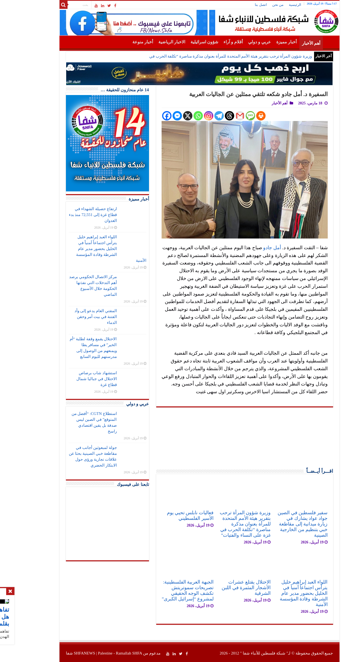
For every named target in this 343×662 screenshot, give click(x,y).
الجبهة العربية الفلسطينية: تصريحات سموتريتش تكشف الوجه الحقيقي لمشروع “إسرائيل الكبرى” (159, 590)
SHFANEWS (56, 653)
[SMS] (222, 115)
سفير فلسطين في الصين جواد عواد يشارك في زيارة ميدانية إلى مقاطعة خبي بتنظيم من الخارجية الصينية (275, 524)
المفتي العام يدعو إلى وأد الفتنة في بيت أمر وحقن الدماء (68, 317)
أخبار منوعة (115, 42)
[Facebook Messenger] (149, 115)
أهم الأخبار (283, 43)
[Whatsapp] (170, 115)
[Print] (233, 115)
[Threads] (201, 115)
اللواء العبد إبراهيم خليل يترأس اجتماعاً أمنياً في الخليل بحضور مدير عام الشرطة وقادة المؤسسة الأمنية (276, 593)
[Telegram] (191, 115)
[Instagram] (180, 115)
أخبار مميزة (258, 42)
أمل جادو (244, 247)
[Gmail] (212, 115)
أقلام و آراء (205, 42)
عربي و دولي (231, 42)
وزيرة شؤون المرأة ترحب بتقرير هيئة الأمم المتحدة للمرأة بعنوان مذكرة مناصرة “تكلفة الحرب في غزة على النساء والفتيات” (217, 524)
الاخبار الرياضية (144, 42)
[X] (160, 115)
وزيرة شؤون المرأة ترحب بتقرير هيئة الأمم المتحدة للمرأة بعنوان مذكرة (224, 56)
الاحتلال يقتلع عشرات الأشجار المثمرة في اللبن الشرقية (218, 587)
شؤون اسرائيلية (176, 42)
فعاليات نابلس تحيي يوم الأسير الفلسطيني (162, 515)
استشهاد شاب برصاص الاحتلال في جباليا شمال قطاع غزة (69, 379)
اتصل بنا (233, 5)
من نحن (250, 5)
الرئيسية (267, 5)
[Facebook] (139, 115)
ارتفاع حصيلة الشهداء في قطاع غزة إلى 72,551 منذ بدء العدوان (65, 215)
